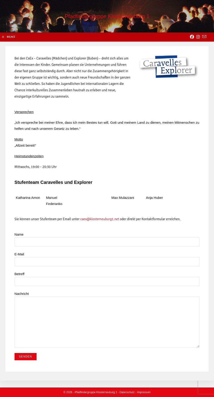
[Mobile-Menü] (8, 37)
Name (107, 238)
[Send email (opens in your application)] (204, 37)
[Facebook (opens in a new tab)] (192, 37)
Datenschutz (127, 392)
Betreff (107, 277)
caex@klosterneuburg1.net (99, 219)
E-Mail (107, 257)
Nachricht (107, 308)
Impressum (143, 392)
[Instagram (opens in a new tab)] (198, 37)
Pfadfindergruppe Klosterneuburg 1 (107, 16)
